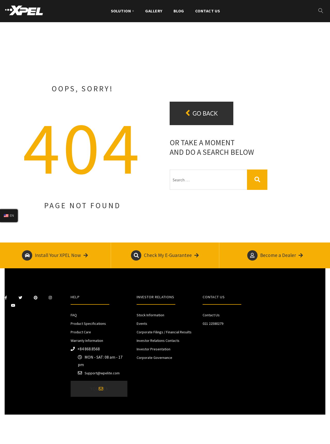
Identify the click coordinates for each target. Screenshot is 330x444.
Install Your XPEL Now (55, 255)
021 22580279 (213, 323)
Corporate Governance (154, 357)
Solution (121, 10)
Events (142, 323)
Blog (179, 10)
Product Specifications (88, 323)
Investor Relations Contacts (158, 340)
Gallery (153, 10)
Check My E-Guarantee (165, 255)
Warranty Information (87, 340)
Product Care (81, 332)
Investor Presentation (153, 349)
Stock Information (150, 315)
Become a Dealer (275, 255)
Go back (201, 113)
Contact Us (207, 10)
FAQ (74, 315)
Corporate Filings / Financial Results (164, 332)
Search (257, 179)
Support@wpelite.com (102, 373)
